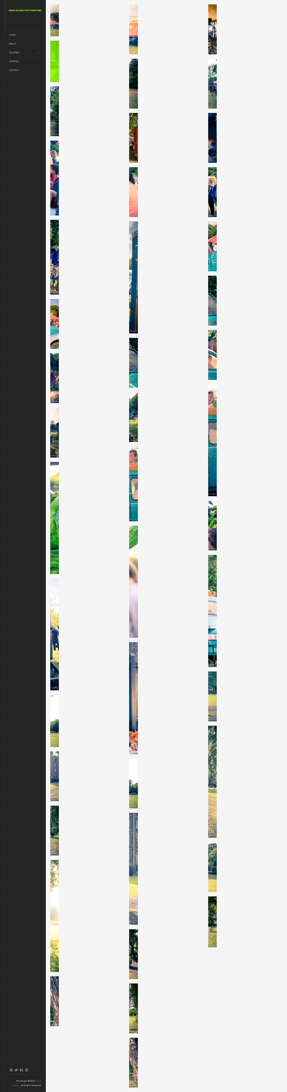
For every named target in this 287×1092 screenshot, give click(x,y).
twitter (16, 1070)
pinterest (11, 1070)
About (12, 43)
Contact (14, 70)
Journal (14, 61)
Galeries (14, 52)
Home (12, 35)
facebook (21, 1070)
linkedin (26, 1070)
